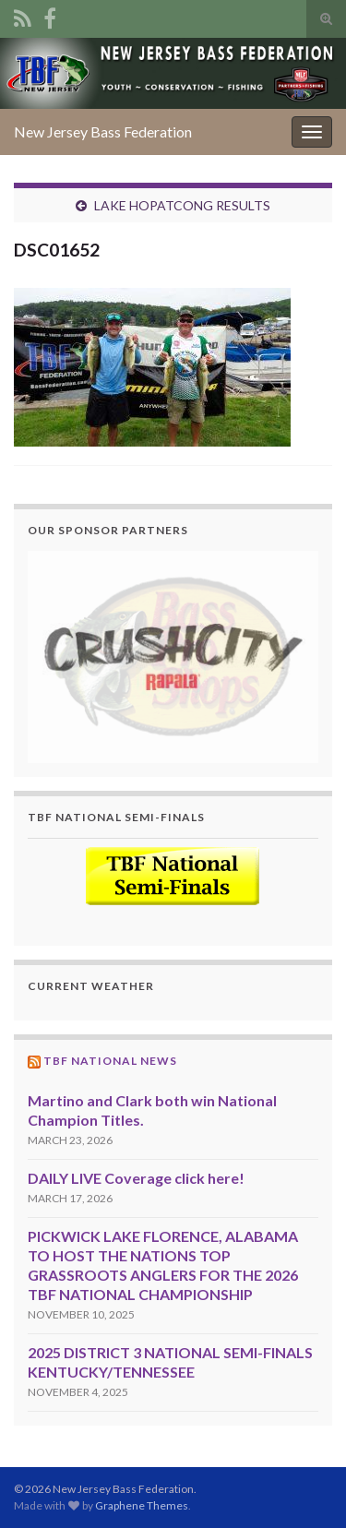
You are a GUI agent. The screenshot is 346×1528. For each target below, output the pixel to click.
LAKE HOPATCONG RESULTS (182, 205)
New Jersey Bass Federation (103, 131)
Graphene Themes (141, 1505)
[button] (173, 656)
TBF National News (110, 1061)
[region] (173, 656)
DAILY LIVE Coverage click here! (136, 1178)
